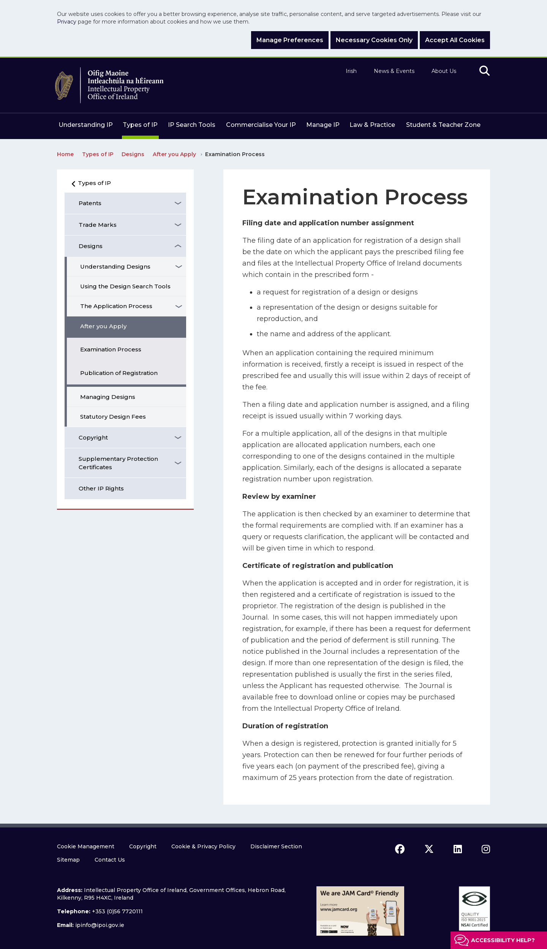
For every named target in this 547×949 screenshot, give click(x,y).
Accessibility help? (503, 940)
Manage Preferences (289, 40)
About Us (444, 71)
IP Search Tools (191, 124)
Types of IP (140, 124)
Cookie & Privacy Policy (203, 846)
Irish (351, 71)
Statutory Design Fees (113, 416)
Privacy (66, 21)
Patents (90, 203)
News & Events (394, 71)
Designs (91, 246)
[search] (484, 71)
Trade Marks (98, 224)
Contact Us (110, 859)
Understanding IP (85, 124)
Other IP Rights (101, 488)
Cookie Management (85, 846)
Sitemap (68, 859)
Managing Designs (107, 396)
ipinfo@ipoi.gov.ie (99, 925)
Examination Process (110, 349)
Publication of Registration (119, 372)
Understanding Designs (115, 266)
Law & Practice (372, 124)
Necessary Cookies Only (374, 40)
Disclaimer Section (276, 846)
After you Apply (103, 326)
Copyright (93, 437)
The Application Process (116, 306)
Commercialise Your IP (261, 124)
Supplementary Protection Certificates (118, 462)
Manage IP (323, 124)
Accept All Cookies (455, 40)
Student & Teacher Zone (443, 124)
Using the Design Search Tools (125, 286)
